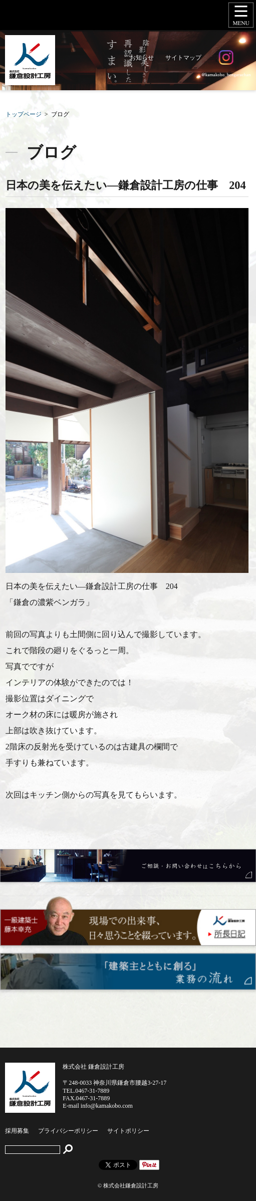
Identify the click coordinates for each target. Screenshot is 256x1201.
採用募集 (17, 1130)
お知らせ (142, 57)
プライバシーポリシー (68, 1130)
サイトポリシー (128, 1130)
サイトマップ (183, 57)
